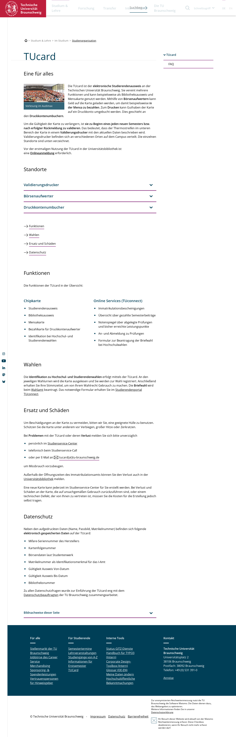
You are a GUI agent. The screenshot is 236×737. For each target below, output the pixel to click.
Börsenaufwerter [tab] (38, 196)
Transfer (109, 8)
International (135, 8)
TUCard (73, 670)
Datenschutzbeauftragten (41, 595)
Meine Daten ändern (120, 674)
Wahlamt (37, 390)
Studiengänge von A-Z (83, 657)
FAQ (171, 64)
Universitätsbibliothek (38, 479)
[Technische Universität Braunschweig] (26, 40)
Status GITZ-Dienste (119, 649)
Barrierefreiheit (138, 716)
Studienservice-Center (62, 443)
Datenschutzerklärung (162, 712)
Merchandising (40, 666)
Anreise (168, 678)
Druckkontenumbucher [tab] (44, 207)
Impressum (98, 716)
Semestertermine (80, 649)
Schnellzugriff (202, 8)
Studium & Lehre (60, 8)
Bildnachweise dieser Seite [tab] (42, 613)
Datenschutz (116, 716)
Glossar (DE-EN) (116, 670)
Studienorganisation (84, 40)
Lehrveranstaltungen (82, 653)
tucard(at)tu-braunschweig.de (79, 457)
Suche (187, 8)
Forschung (86, 8)
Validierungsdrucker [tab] (41, 184)
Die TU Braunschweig (165, 8)
